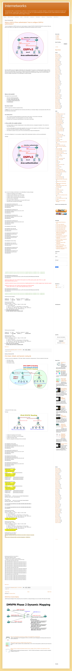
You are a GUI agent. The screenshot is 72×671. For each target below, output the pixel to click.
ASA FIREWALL (58, 115)
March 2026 (57, 54)
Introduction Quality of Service (61, 153)
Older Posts (49, 591)
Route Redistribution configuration (63, 398)
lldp (56, 160)
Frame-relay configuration (60, 224)
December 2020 (57, 94)
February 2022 (57, 504)
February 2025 (57, 61)
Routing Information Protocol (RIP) (61, 179)
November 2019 (57, 96)
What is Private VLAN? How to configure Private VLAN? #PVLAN (21, 642)
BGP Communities (59, 121)
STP (56, 188)
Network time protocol (59, 164)
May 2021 (56, 93)
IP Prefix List (58, 154)
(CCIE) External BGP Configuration (59, 241)
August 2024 (57, 65)
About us (43, 17)
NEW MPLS (56, 17)
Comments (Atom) (12, 593)
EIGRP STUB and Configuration (61, 146)
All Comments (58, 287)
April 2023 (56, 78)
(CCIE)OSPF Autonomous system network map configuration (61, 248)
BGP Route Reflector (59, 129)
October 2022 (57, 499)
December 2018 (57, 105)
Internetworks (15, 6)
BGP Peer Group (59, 127)
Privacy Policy (49, 17)
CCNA (57, 133)
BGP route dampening (59, 128)
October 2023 (57, 72)
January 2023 (57, 82)
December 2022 (57, 83)
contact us (32, 17)
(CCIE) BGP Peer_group (60, 244)
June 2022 (57, 87)
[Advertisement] (23, 84)
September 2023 (58, 488)
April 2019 (56, 515)
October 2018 (57, 108)
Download (17, 17)
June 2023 (57, 76)
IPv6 (8, 351)
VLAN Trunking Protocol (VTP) (61, 198)
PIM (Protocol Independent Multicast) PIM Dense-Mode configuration (63, 436)
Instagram (57, 35)
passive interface (59, 169)
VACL (57, 193)
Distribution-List (58, 139)
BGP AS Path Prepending (63, 407)
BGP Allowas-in (58, 116)
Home (5, 17)
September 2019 (58, 98)
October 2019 (57, 97)
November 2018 (57, 107)
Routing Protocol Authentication (61, 181)
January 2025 (57, 62)
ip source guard (58, 155)
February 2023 (57, 81)
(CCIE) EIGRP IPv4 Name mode (61, 230)
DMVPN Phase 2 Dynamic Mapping (12, 596)
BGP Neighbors (58, 125)
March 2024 (57, 483)
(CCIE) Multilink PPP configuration (61, 235)
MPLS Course (10, 17)
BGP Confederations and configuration (64, 416)
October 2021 (57, 91)
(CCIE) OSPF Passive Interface (61, 225)
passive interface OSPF (60, 170)
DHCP (57, 138)
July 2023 (56, 75)
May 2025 (56, 60)
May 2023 (56, 77)
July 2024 (56, 66)
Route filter (58, 175)
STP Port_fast (58, 191)
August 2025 (57, 472)
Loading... (56, 539)
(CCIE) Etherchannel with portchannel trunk (60, 234)
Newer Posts (7, 591)
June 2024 (57, 67)
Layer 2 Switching (59, 159)
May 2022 (56, 88)
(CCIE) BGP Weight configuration (61, 239)
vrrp (56, 199)
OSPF (57, 165)
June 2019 (57, 99)
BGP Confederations (59, 122)
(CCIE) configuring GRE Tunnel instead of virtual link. (61, 246)
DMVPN (57, 140)
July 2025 (56, 59)
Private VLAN (58, 174)
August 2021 (57, 92)
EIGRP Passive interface (60, 145)
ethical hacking (58, 149)
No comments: (20, 349)
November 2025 (57, 56)
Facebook (57, 38)
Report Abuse (58, 49)
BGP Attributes (58, 118)
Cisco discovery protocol (60, 135)
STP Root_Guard (59, 192)
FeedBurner (63, 342)
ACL (56, 112)
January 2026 (57, 55)
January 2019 (57, 104)
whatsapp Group (58, 39)
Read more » (7, 346)
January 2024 (57, 71)
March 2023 (57, 80)
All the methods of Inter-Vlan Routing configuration (64, 389)
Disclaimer (38, 17)
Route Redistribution (59, 176)
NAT (56, 163)
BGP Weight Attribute (59, 130)
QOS (21, 17)
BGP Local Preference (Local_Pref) (59, 124)
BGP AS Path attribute (59, 117)
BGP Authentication (59, 120)
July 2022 (56, 86)
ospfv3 (10, 351)
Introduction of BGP (59, 152)
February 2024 (57, 70)
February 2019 (57, 103)
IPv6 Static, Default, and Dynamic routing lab (18, 356)
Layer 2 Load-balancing (60, 158)
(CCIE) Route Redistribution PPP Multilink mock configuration (61, 232)
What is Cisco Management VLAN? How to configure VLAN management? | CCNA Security (25, 636)
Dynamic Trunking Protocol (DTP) (61, 141)
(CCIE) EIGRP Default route (60, 229)
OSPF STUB (58, 166)
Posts (57, 285)
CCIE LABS (26, 17)
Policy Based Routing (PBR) (60, 171)
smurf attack (58, 187)
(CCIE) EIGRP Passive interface (61, 226)
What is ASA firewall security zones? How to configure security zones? (64, 426)
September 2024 (58, 64)
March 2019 (57, 102)
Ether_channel (58, 148)
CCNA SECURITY (59, 134)
